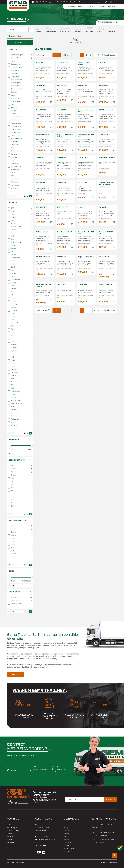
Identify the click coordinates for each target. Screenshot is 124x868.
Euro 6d (13, 535)
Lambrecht (14, 372)
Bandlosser (14, 144)
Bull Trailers (14, 304)
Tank (12, 104)
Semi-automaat (16, 603)
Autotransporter (16, 82)
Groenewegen (15, 279)
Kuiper (13, 363)
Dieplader (14, 157)
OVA (12, 285)
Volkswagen (15, 264)
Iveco (13, 220)
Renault (13, 248)
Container (14, 154)
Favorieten (101, 2)
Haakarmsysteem (16, 79)
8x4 (12, 490)
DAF (12, 208)
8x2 (12, 487)
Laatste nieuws (68, 848)
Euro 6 (13, 526)
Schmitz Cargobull (16, 242)
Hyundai (13, 350)
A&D (12, 292)
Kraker (13, 360)
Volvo (13, 211)
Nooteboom (15, 382)
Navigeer (77, 2)
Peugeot (13, 394)
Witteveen (14, 425)
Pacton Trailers (16, 391)
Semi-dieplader (15, 98)
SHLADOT (14, 251)
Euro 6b (13, 553)
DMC (12, 319)
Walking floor (15, 188)
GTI (12, 338)
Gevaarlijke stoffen (17, 89)
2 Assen (13, 475)
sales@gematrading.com (61, 2)
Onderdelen (11, 842)
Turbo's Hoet (15, 419)
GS (12, 335)
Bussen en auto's (13, 831)
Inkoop (81, 6)
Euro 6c (13, 532)
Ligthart (13, 375)
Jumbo (13, 354)
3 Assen (13, 468)
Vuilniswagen (15, 185)
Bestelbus (14, 110)
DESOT (13, 316)
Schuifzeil (14, 92)
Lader (13, 172)
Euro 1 (13, 547)
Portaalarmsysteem (17, 132)
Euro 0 (13, 544)
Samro (13, 406)
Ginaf (13, 341)
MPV (12, 175)
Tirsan (13, 416)
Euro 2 (13, 550)
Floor (13, 276)
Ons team (66, 845)
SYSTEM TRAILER (16, 403)
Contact (111, 6)
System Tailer (15, 413)
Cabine (13, 148)
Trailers (9, 834)
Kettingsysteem (16, 123)
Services (66, 839)
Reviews (90, 6)
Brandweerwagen (16, 101)
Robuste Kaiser (16, 400)
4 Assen (13, 500)
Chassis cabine (16, 151)
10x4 (12, 493)
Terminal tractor (16, 117)
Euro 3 (13, 541)
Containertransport (17, 54)
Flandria (13, 273)
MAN (12, 214)
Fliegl (12, 326)
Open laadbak (15, 85)
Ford (12, 329)
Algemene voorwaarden (108, 863)
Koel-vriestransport (17, 67)
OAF (12, 385)
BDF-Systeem (15, 120)
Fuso (12, 332)
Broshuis (14, 301)
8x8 (12, 506)
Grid (56, 55)
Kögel (13, 366)
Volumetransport (16, 138)
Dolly (12, 160)
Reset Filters (20, 42)
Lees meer (15, 674)
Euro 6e (13, 557)
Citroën (13, 307)
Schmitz (13, 288)
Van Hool (14, 261)
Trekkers (10, 825)
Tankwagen (14, 182)
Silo (12, 135)
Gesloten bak (15, 73)
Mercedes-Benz (16, 226)
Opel (12, 388)
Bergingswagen (16, 64)
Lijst (67, 55)
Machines (10, 839)
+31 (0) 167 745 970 (41, 2)
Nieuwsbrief (67, 851)
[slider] (10, 446)
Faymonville (15, 323)
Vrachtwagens (12, 828)
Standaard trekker (16, 58)
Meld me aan (110, 799)
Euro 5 (13, 529)
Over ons (101, 6)
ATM (12, 295)
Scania (13, 217)
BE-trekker (14, 107)
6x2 (12, 472)
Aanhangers (11, 837)
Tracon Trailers (16, 257)
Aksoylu (13, 298)
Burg (12, 270)
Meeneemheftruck (16, 126)
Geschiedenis (68, 842)
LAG (12, 236)
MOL (12, 378)
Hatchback (14, 163)
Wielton (13, 422)
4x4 (12, 481)
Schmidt (13, 409)
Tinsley (13, 254)
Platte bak (14, 113)
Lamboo (13, 369)
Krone (13, 223)
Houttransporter (16, 166)
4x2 (12, 465)
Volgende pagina (108, 55)
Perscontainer (15, 179)
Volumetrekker (15, 70)
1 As (12, 478)
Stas (12, 239)
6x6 (12, 503)
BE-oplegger (15, 141)
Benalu (13, 267)
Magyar (13, 282)
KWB (12, 357)
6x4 (12, 484)
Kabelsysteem (15, 169)
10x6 (12, 496)
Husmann (14, 347)
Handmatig (14, 600)
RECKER (13, 397)
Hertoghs (14, 344)
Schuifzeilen (15, 76)
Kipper (13, 61)
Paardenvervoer (16, 129)
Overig (13, 95)
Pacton (13, 229)
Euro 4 (13, 538)
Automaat (14, 597)
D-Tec (13, 313)
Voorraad (71, 6)
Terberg (13, 233)
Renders (13, 245)
